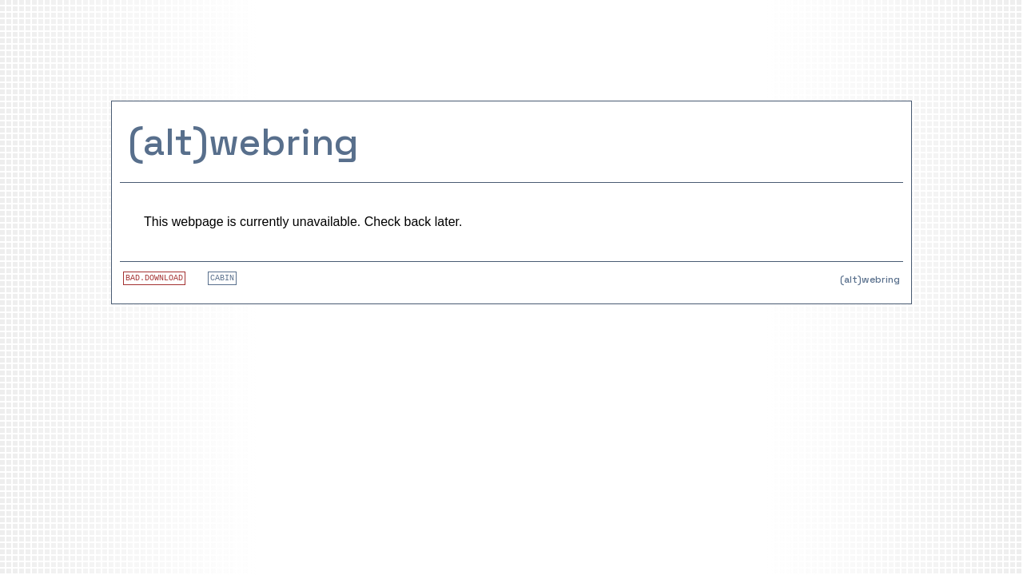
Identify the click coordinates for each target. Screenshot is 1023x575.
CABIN (222, 278)
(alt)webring (243, 141)
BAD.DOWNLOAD (154, 278)
